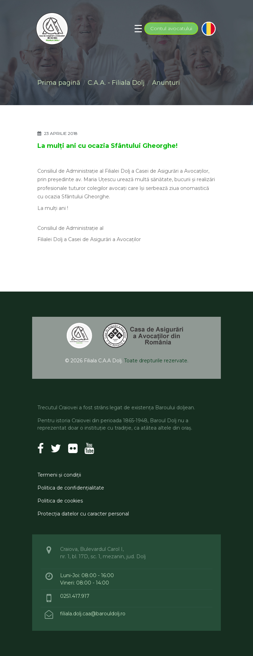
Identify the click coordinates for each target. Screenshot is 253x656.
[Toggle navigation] (138, 28)
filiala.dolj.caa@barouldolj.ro (93, 613)
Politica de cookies (60, 501)
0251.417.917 (74, 596)
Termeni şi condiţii (59, 475)
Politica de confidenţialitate (70, 488)
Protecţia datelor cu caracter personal (83, 514)
